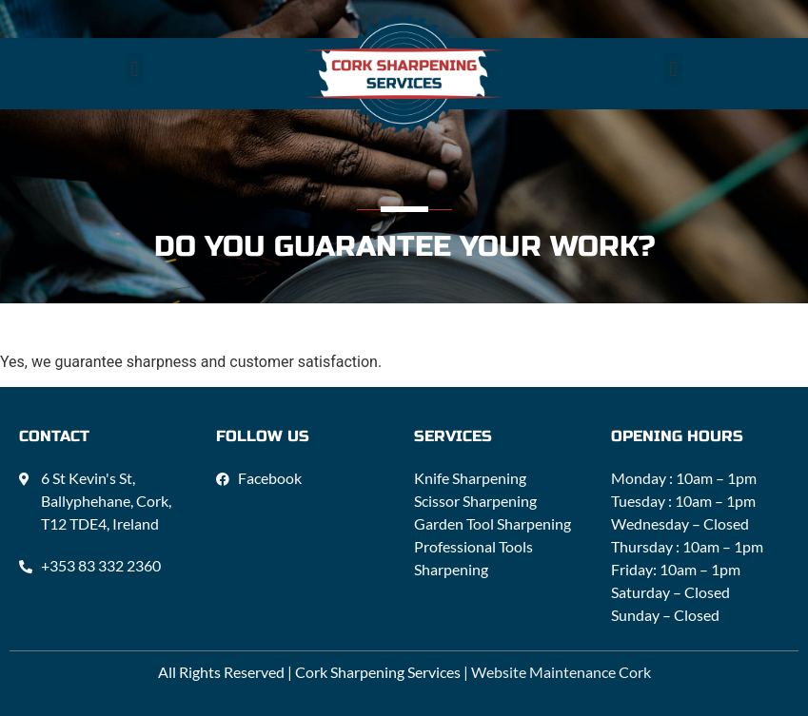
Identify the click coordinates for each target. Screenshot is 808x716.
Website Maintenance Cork (561, 672)
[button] (135, 69)
